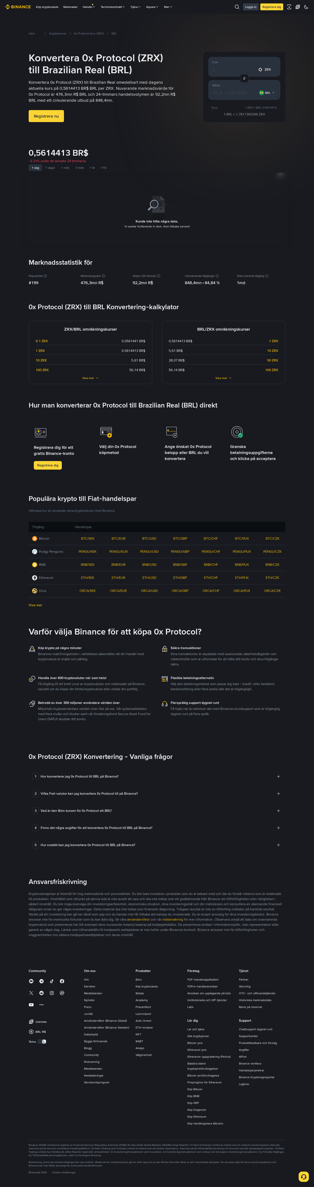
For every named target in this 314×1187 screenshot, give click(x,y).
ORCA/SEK (88, 590)
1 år (92, 168)
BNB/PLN (242, 563)
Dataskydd (91, 1033)
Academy (142, 999)
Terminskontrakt (113, 7)
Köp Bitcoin (194, 1088)
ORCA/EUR (118, 590)
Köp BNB (193, 1095)
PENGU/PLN (242, 550)
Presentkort (143, 1006)
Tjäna (135, 7)
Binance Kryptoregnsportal (256, 1076)
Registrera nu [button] (46, 116)
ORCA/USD (149, 590)
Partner (244, 979)
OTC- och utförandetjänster (257, 992)
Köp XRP (193, 1102)
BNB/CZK (272, 563)
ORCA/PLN (242, 590)
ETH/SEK (87, 577)
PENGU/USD (149, 550)
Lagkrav (244, 1083)
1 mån (65, 168)
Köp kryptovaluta (47, 7)
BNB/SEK (88, 563)
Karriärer (89, 985)
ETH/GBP (180, 577)
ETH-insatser (144, 1027)
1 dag (35, 168)
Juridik (88, 1013)
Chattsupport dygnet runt (255, 1028)
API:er (243, 1056)
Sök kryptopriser (198, 1035)
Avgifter (244, 1049)
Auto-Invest (143, 1020)
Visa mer (90, 377)
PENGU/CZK (272, 550)
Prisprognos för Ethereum (204, 1081)
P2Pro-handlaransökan (202, 985)
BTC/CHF (211, 537)
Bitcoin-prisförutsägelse (203, 1075)
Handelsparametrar (251, 1069)
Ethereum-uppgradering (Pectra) (209, 1056)
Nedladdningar (94, 1075)
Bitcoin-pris (195, 1042)
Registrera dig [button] (47, 464)
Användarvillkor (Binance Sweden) (106, 1027)
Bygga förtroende (95, 1040)
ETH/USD (149, 577)
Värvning (244, 985)
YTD (104, 168)
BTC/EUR (119, 537)
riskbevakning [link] (172, 918)
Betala (140, 992)
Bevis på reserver (250, 1006)
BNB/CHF (211, 563)
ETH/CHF (211, 577)
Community (91, 1054)
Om (86, 979)
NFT (138, 1033)
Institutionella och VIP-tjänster (207, 999)
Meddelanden (93, 992)
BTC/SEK (88, 537)
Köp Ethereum (196, 1116)
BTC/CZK (273, 537)
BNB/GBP (180, 563)
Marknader (70, 7)
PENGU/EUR (118, 550)
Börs (139, 979)
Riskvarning (91, 1061)
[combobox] (267, 92)
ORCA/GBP (180, 590)
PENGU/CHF (211, 550)
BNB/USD (149, 563)
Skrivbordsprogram (96, 1081)
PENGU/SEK (88, 550)
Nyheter (89, 999)
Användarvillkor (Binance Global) (105, 1020)
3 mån (80, 168)
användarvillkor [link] (138, 918)
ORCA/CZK (272, 590)
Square (152, 7)
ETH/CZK (272, 577)
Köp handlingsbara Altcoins (205, 1122)
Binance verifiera (250, 1063)
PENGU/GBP (180, 550)
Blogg (88, 1047)
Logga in (250, 7)
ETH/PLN (241, 577)
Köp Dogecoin (196, 1109)
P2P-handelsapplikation (203, 979)
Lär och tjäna (195, 1028)
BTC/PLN (242, 537)
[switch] (41, 1040)
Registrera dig (271, 7)
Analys (140, 1047)
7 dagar (50, 168)
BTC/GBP (180, 537)
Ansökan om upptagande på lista (209, 992)
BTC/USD (149, 537)
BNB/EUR (118, 563)
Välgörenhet (144, 1054)
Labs (190, 1006)
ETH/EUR (118, 577)
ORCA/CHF (211, 590)
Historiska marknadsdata (255, 999)
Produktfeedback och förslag (258, 1042)
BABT (139, 1040)
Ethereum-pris (197, 1049)
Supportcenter (248, 1035)
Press (88, 1006)
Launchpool (143, 1013)
